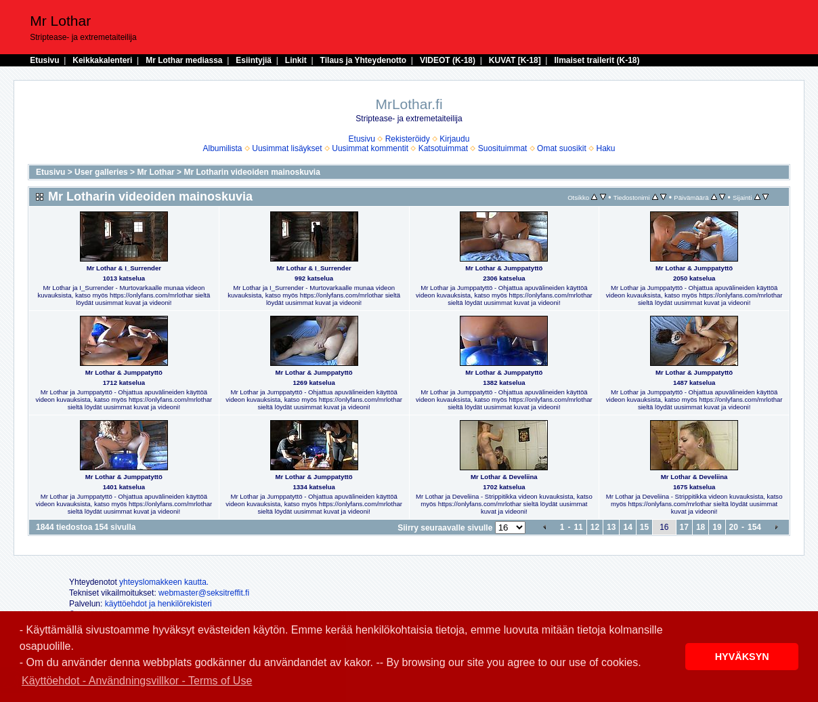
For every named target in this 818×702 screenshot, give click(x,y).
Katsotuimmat (443, 148)
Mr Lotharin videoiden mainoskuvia (252, 172)
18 (700, 527)
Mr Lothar (155, 172)
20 (733, 527)
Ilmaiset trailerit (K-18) (596, 60)
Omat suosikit (561, 148)
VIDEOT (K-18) (447, 60)
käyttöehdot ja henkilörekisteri (158, 603)
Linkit (296, 60)
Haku (605, 148)
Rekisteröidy (407, 139)
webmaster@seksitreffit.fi (203, 593)
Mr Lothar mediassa (184, 60)
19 (716, 527)
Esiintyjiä (254, 60)
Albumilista (222, 148)
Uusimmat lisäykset (287, 148)
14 (627, 527)
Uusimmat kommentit (370, 148)
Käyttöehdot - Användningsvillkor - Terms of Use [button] (137, 680)
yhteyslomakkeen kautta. (164, 582)
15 (644, 527)
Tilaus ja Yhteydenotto (363, 60)
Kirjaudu (454, 139)
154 (754, 527)
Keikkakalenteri (102, 60)
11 (578, 527)
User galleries (101, 172)
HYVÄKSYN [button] (742, 656)
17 (684, 527)
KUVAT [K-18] (515, 60)
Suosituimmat (503, 148)
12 (594, 527)
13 (611, 527)
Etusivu (44, 60)
